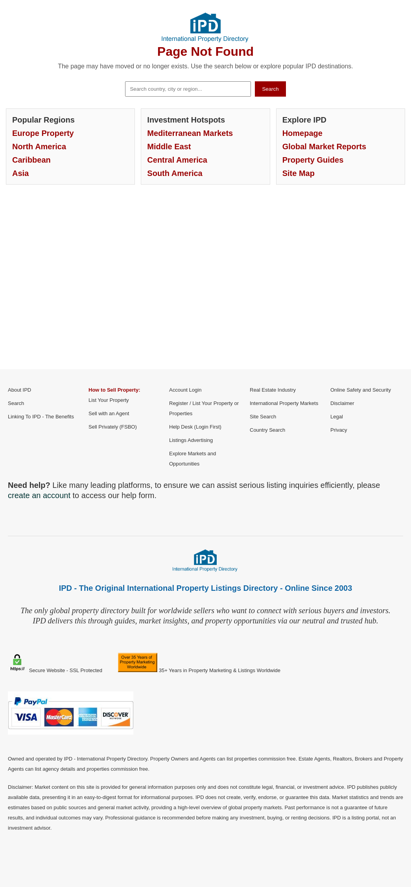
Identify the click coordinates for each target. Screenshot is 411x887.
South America (174, 173)
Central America (177, 160)
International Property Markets (284, 403)
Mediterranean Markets (190, 133)
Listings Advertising (191, 440)
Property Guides (313, 160)
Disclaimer (342, 403)
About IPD (19, 390)
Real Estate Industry (273, 390)
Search (270, 89)
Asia (20, 173)
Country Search (267, 430)
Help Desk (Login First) (195, 427)
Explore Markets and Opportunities (192, 459)
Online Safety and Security (360, 390)
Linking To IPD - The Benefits (41, 417)
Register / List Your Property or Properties (204, 408)
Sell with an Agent (108, 413)
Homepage (302, 133)
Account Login (185, 390)
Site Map (298, 173)
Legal (336, 417)
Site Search (263, 417)
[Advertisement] (205, 283)
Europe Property (43, 133)
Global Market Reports (324, 146)
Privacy (338, 430)
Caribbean (31, 160)
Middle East (169, 146)
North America (39, 146)
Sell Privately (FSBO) (112, 427)
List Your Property (108, 400)
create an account (39, 495)
